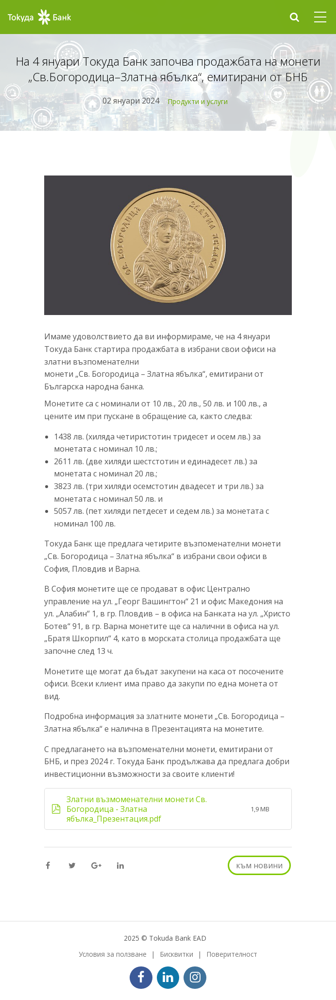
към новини (259, 865)
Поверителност (231, 954)
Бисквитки (176, 954)
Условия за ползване (113, 954)
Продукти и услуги (198, 101)
